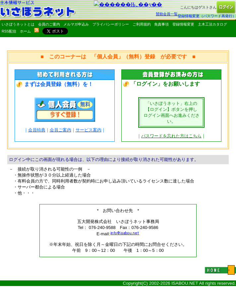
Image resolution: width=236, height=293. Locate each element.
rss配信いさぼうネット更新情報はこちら (36, 30)
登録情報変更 (183, 24)
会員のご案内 (49, 24)
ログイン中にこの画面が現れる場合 (43, 159)
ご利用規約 (142, 24)
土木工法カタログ (212, 24)
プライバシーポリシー (110, 24)
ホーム (25, 31)
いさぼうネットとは (18, 24)
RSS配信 (9, 31)
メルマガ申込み (76, 24)
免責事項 (161, 24)
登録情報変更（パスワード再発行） (207, 16)
